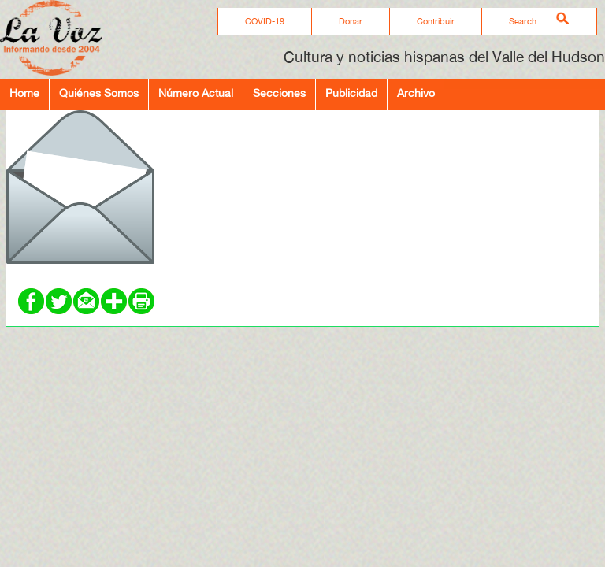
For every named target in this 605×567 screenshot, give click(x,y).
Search (522, 21)
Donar (350, 21)
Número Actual (195, 92)
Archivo (416, 92)
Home (24, 92)
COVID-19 (264, 21)
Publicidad (351, 92)
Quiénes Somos (99, 92)
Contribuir (436, 21)
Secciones (279, 92)
